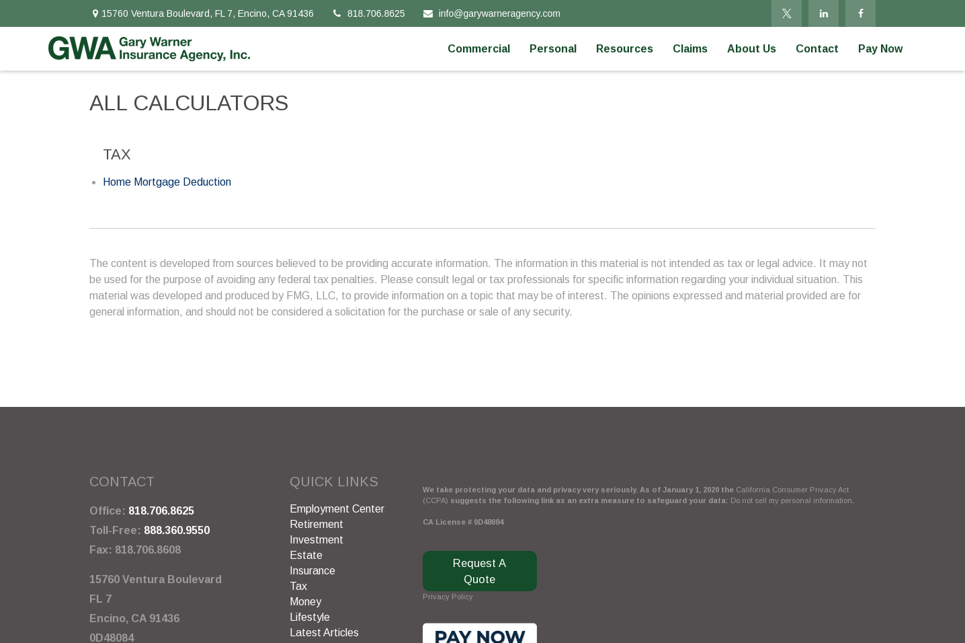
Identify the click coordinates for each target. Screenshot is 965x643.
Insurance (312, 570)
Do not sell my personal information (791, 500)
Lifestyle (310, 617)
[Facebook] (860, 13)
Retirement (316, 524)
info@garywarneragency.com (491, 13)
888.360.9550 (177, 530)
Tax (298, 586)
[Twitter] (786, 13)
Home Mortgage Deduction (167, 182)
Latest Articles (324, 632)
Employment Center (337, 509)
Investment (316, 539)
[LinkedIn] (823, 13)
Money (305, 601)
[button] (478, 49)
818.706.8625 (368, 13)
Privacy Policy (448, 597)
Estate (306, 555)
